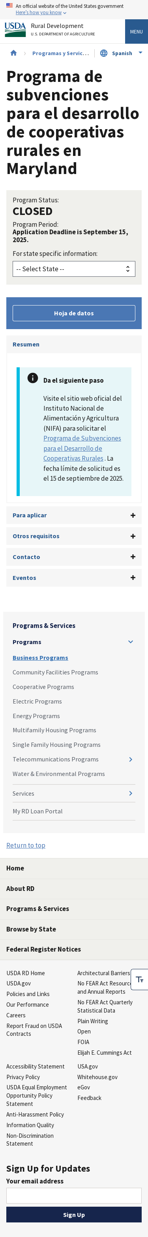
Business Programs (40, 657)
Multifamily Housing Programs (54, 730)
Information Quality (30, 1125)
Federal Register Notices (43, 949)
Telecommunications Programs (56, 759)
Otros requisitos (36, 536)
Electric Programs (37, 701)
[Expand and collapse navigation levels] (130, 641)
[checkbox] (139, 977)
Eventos (24, 577)
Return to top (25, 845)
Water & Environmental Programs (59, 774)
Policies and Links (28, 994)
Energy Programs (36, 716)
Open (84, 1031)
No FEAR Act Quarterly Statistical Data (105, 1006)
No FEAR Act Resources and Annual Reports (106, 987)
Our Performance (27, 1004)
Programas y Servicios (61, 53)
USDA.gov (18, 983)
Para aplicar (30, 515)
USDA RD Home (25, 973)
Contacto (26, 557)
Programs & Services (44, 625)
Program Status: (36, 200)
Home (15, 868)
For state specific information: (55, 253)
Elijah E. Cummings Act (104, 1052)
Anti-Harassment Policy (35, 1114)
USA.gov (87, 1066)
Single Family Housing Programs (57, 744)
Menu (136, 31)
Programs (27, 642)
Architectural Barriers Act (108, 973)
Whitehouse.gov (97, 1077)
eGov (83, 1087)
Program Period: (35, 224)
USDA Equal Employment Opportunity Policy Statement (36, 1095)
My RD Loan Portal (38, 811)
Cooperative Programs (43, 687)
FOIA (83, 1042)
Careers (16, 1015)
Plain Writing (92, 1021)
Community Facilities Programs (55, 672)
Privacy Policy (23, 1077)
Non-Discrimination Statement (30, 1140)
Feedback (89, 1098)
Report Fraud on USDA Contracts (34, 1030)
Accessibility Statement (35, 1066)
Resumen (26, 344)
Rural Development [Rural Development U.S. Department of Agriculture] (64, 30)
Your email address (35, 1181)
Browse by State (31, 929)
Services (23, 793)
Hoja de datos (74, 313)
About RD (20, 888)
